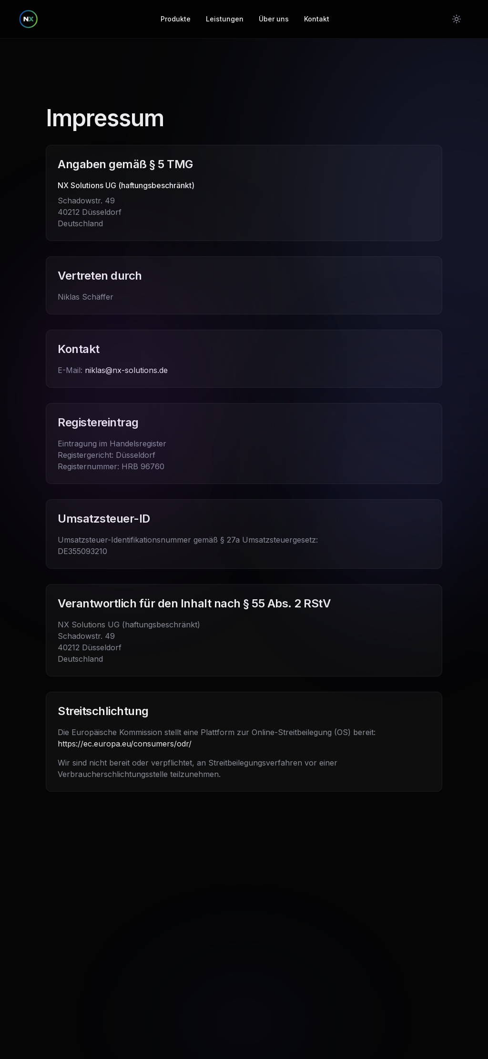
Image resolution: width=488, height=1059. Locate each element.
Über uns (274, 19)
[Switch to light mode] (456, 19)
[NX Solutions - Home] (28, 19)
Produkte (176, 19)
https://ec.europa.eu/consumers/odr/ (125, 743)
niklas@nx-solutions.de (126, 370)
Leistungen (225, 19)
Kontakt (316, 19)
